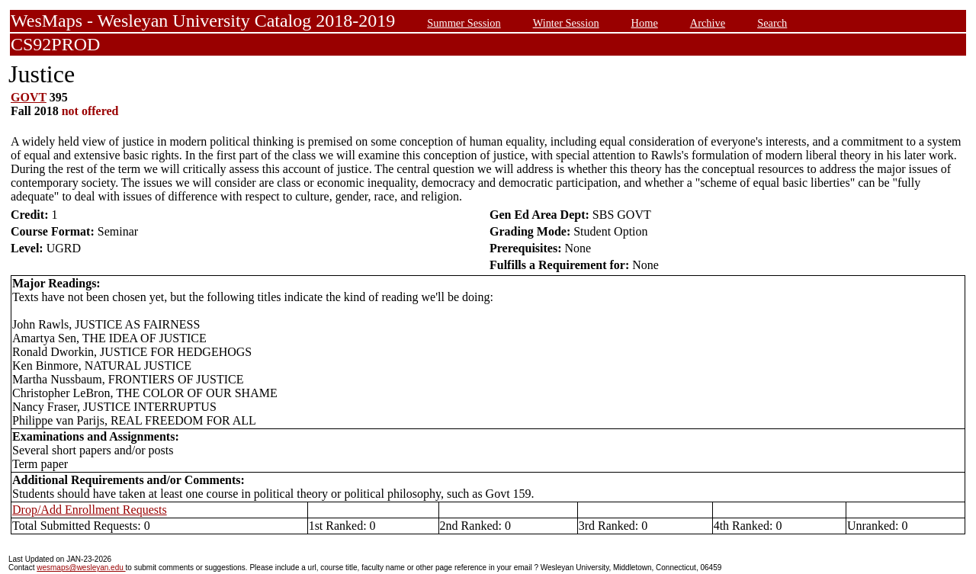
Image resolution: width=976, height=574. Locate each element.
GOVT (29, 97)
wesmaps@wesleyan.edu (81, 567)
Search (772, 23)
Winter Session (566, 23)
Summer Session (463, 23)
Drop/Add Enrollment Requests (89, 509)
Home (644, 23)
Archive (707, 23)
